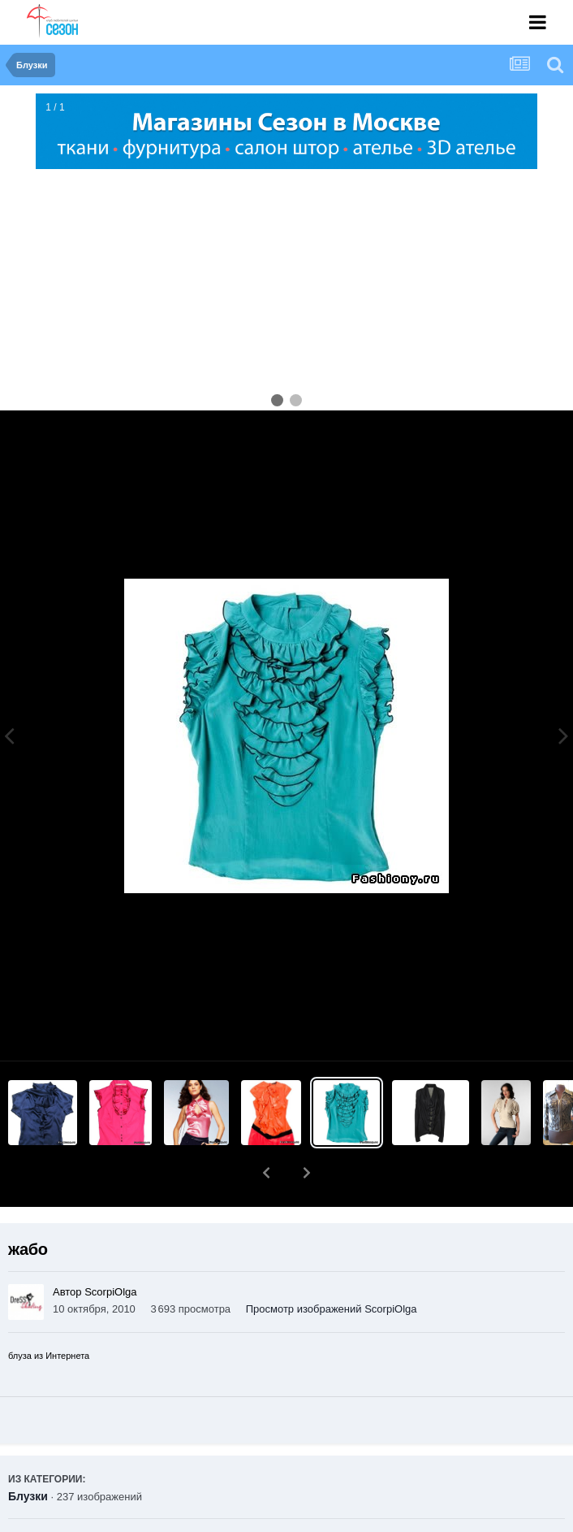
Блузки (28, 1453)
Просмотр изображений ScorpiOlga (331, 1267)
